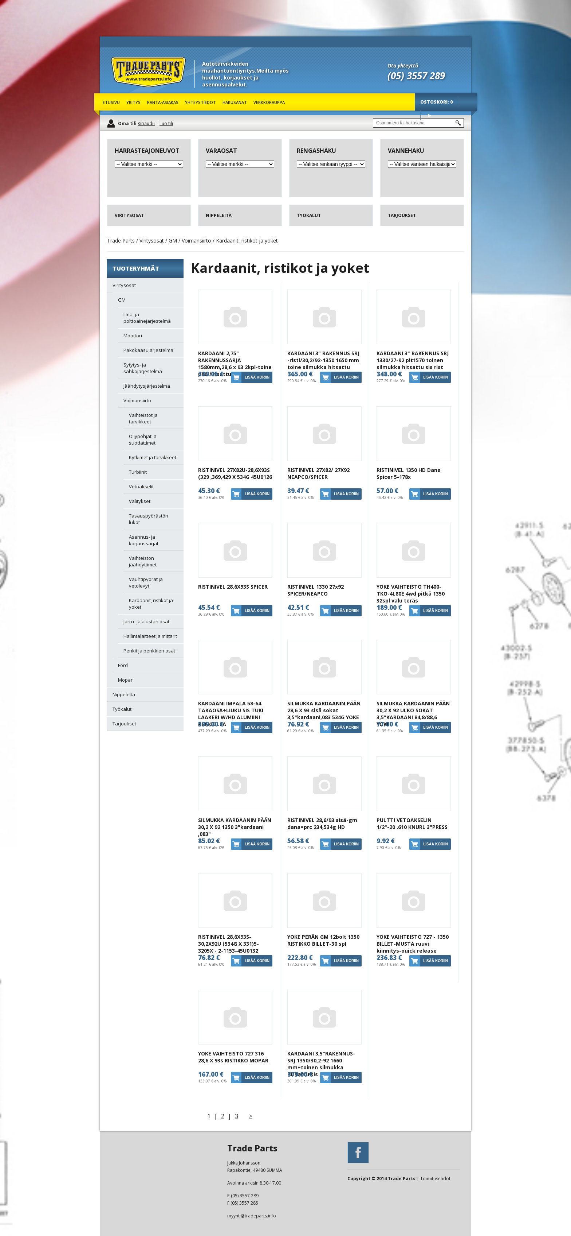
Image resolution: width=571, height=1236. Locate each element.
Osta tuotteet (429, 115)
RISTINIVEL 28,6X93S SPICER (233, 586)
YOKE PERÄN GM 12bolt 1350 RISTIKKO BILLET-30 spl (323, 940)
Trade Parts (124, 91)
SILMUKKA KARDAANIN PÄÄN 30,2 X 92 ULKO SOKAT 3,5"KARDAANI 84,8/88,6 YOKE (413, 714)
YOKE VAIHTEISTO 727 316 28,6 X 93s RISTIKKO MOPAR (233, 1057)
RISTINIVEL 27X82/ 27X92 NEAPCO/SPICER (318, 473)
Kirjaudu (146, 123)
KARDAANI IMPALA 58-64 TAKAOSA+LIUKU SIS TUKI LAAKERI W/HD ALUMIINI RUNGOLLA (230, 714)
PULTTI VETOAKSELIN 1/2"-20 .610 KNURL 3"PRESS (412, 823)
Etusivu (111, 102)
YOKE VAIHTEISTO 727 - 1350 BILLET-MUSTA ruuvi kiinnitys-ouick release (413, 943)
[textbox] (418, 123)
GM (173, 240)
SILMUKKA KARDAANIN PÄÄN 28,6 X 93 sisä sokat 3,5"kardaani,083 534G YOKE (324, 710)
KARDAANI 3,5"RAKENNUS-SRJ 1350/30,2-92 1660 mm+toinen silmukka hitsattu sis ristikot (321, 1064)
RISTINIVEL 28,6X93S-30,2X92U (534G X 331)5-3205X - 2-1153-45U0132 (228, 943)
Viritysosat (151, 240)
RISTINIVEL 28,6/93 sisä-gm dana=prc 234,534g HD (322, 823)
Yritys (133, 102)
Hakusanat (235, 102)
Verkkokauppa (269, 102)
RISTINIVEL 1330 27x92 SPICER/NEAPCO (315, 590)
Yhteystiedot (200, 102)
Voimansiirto (196, 240)
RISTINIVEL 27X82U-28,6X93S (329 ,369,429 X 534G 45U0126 (235, 473)
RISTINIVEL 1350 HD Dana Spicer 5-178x (409, 473)
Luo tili (166, 123)
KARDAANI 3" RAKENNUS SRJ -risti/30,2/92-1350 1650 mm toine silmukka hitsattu (323, 360)
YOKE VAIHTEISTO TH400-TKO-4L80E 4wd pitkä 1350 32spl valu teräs (411, 593)
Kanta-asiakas (162, 102)
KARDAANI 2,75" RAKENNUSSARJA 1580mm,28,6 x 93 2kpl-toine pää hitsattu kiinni (235, 363)
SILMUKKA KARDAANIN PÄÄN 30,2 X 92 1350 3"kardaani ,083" (234, 827)
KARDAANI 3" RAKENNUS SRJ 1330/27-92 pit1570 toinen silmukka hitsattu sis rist (413, 360)
